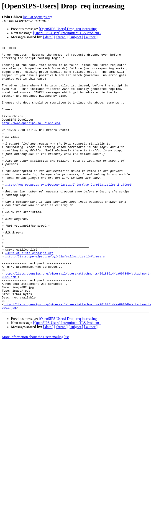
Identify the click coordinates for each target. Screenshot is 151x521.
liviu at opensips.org (37, 17)
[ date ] (48, 37)
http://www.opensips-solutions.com (31, 139)
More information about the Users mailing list (35, 389)
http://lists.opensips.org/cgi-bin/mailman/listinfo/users (55, 299)
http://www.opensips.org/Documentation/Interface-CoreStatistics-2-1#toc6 (68, 212)
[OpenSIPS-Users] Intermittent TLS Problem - (67, 33)
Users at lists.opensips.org (29, 295)
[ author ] (91, 37)
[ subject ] (76, 37)
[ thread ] (61, 37)
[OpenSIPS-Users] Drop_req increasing (68, 29)
